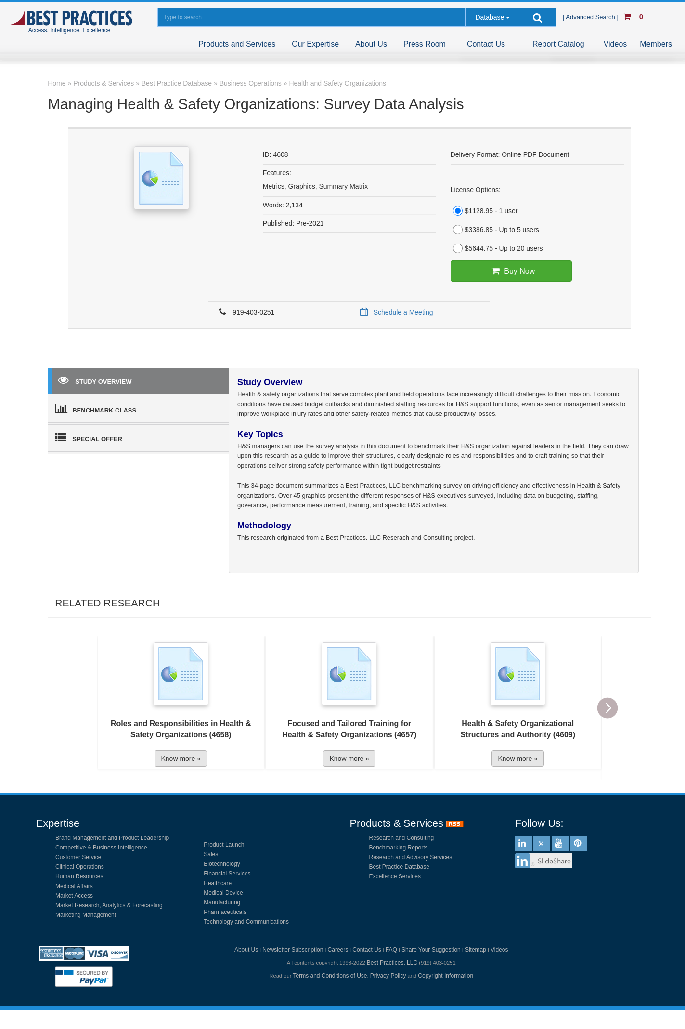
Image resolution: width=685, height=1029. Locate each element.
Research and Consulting (401, 838)
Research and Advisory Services (410, 857)
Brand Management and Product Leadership (112, 838)
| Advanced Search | (591, 17)
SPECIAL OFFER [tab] (88, 437)
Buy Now (511, 271)
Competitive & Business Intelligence (101, 847)
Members (656, 44)
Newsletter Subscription (292, 949)
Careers (338, 949)
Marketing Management (85, 915)
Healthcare (218, 883)
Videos (615, 44)
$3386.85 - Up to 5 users (495, 229)
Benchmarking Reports (398, 847)
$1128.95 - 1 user (484, 211)
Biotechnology (222, 864)
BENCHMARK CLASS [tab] (95, 408)
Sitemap (475, 949)
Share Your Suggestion (431, 949)
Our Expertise (315, 44)
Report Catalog (558, 44)
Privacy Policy (388, 975)
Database (489, 17)
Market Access (74, 895)
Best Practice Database (399, 866)
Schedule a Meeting (395, 312)
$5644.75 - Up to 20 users (497, 248)
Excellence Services (395, 876)
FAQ (391, 949)
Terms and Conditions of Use (330, 975)
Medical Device (223, 892)
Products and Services (236, 44)
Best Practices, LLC (392, 962)
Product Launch (224, 844)
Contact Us (486, 44)
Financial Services (227, 873)
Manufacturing (222, 902)
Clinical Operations (79, 866)
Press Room (424, 44)
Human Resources (79, 876)
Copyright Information (445, 975)
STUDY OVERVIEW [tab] (94, 379)
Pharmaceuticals (225, 912)
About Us (371, 44)
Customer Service (78, 857)
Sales (211, 854)
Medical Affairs (74, 886)
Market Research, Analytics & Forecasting (109, 905)
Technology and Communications (246, 921)
